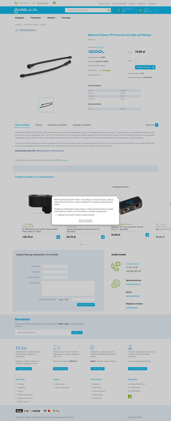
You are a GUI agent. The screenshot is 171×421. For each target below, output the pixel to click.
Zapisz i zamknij (85, 221)
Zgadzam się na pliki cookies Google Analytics (76, 215)
